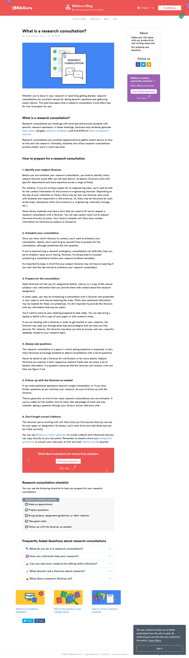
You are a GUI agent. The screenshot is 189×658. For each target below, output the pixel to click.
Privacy (105, 654)
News (106, 19)
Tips (115, 19)
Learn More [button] (155, 640)
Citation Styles (79, 19)
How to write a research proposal (104, 610)
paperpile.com (92, 654)
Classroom (95, 19)
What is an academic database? (27, 610)
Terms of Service (120, 654)
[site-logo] (22, 8)
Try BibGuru (169, 7)
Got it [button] (160, 648)
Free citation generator (68, 461)
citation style (89, 441)
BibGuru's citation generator (51, 434)
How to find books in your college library (67, 610)
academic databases (57, 130)
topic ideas (28, 130)
